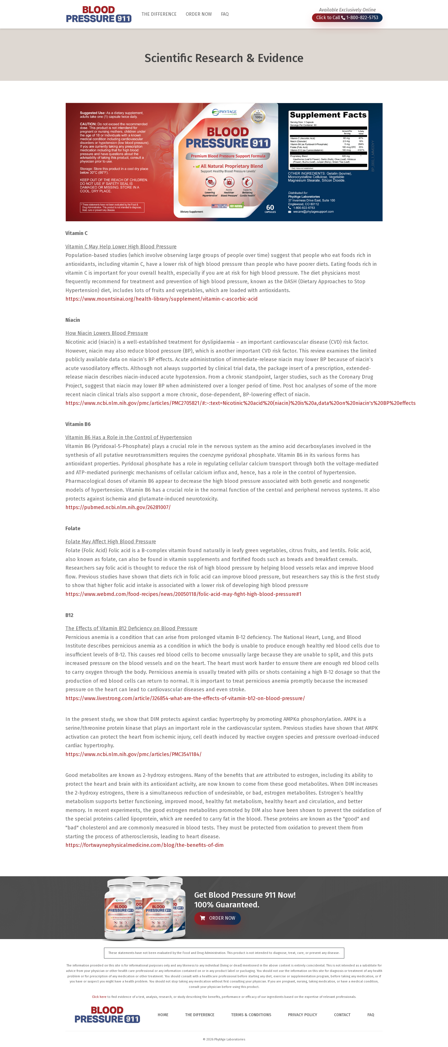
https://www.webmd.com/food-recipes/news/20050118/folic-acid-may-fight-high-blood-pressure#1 (183, 594)
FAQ (225, 14)
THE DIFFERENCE (161, 14)
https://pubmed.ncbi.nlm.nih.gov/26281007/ (118, 507)
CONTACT (342, 1014)
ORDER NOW (199, 14)
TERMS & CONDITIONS (251, 1014)
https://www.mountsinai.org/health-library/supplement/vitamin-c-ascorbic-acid (161, 299)
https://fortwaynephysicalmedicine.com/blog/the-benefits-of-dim (144, 845)
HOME (163, 1014)
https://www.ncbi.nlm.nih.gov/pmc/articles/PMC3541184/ (133, 754)
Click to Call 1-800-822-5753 (347, 17)
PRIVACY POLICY (302, 1014)
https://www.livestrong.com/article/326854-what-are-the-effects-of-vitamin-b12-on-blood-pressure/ (185, 698)
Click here (99, 997)
